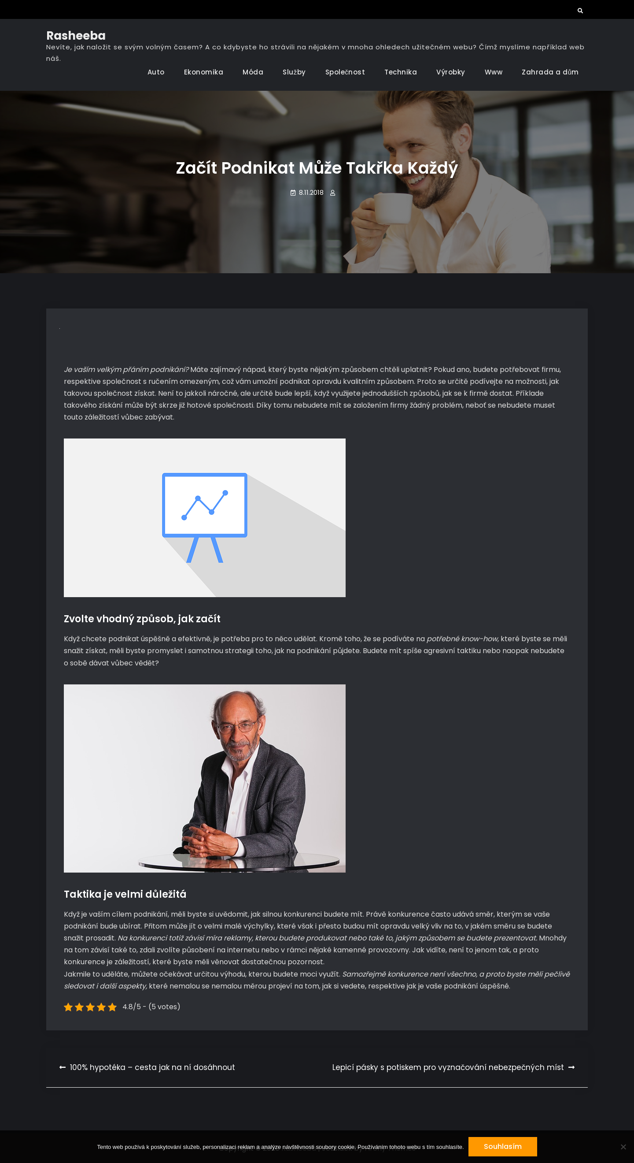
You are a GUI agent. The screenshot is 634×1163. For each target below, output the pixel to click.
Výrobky (450, 72)
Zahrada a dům (550, 72)
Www (494, 72)
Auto (156, 72)
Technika (400, 72)
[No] (623, 1146)
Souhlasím (503, 1146)
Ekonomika (204, 72)
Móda (253, 72)
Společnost (345, 72)
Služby (294, 72)
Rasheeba (76, 36)
